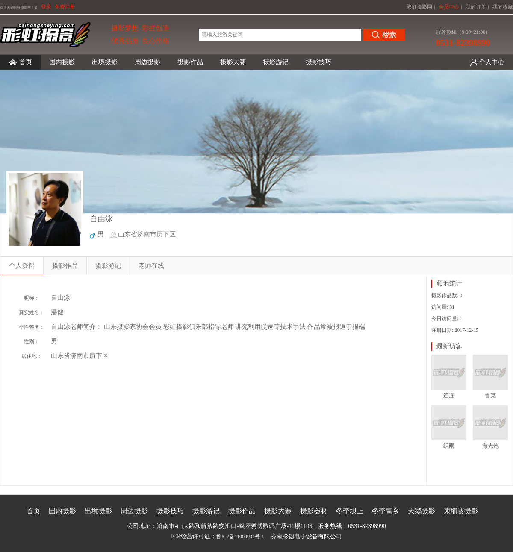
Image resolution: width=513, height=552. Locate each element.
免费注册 (65, 7)
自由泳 (101, 219)
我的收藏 (502, 7)
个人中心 (491, 62)
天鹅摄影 (421, 510)
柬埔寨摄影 (461, 510)
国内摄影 (62, 62)
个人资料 (22, 265)
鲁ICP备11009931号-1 (240, 537)
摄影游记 (276, 62)
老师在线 (151, 265)
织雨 (448, 446)
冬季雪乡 (385, 510)
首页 (20, 62)
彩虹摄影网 (419, 7)
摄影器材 (313, 510)
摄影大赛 (233, 62)
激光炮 (490, 446)
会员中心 (449, 7)
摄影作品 (190, 62)
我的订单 (476, 7)
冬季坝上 (349, 510)
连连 (448, 395)
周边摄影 (147, 62)
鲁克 (490, 395)
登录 (46, 7)
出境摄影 (105, 62)
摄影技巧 (318, 62)
